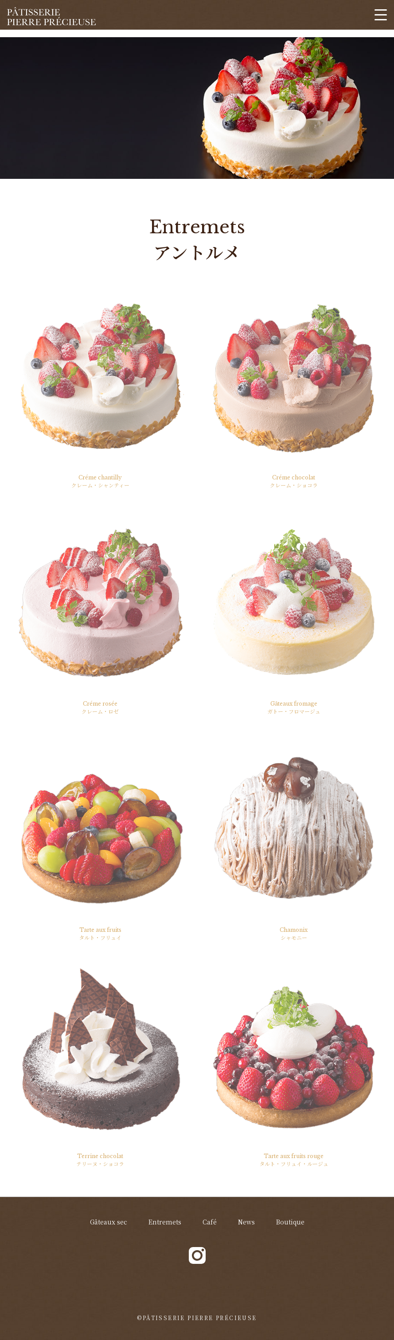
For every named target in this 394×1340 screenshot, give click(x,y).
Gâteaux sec (108, 1221)
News (246, 1221)
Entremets (164, 1221)
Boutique (290, 1221)
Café (210, 1221)
